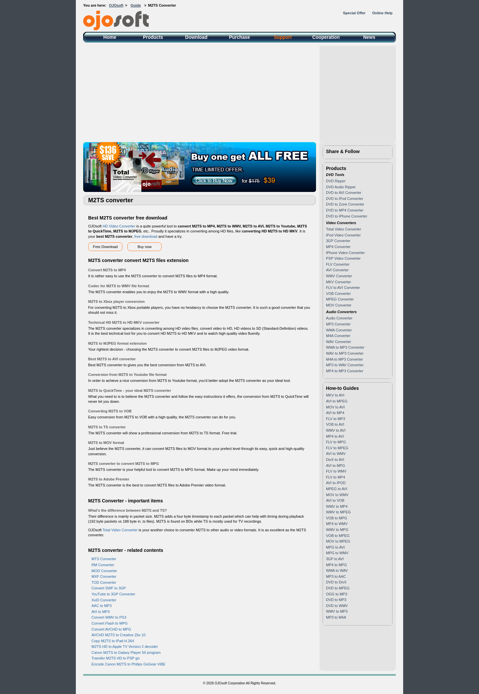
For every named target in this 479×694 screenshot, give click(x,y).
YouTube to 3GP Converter (113, 594)
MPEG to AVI (336, 489)
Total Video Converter (120, 530)
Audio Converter (339, 318)
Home (109, 37)
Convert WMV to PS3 (108, 617)
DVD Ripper (336, 181)
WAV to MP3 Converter (345, 353)
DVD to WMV (337, 606)
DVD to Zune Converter (345, 204)
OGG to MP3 (336, 594)
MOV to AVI (335, 407)
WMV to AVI (335, 430)
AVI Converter (337, 270)
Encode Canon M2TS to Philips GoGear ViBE (128, 664)
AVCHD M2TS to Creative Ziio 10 (118, 635)
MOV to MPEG (338, 541)
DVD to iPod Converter (344, 199)
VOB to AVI (335, 424)
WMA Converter (339, 330)
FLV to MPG (336, 442)
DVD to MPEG (338, 588)
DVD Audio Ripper (341, 187)
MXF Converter (103, 576)
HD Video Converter (118, 226)
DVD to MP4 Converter (344, 210)
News (369, 37)
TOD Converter (103, 582)
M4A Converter (338, 336)
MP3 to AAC (336, 576)
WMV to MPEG (338, 512)
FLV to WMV (336, 471)
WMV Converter (339, 276)
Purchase (239, 37)
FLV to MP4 (335, 477)
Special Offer (354, 13)
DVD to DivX (336, 582)
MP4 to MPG (336, 565)
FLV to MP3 (335, 419)
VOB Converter (338, 294)
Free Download (105, 247)
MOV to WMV (337, 495)
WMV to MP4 (337, 506)
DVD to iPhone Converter (346, 216)
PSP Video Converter (343, 258)
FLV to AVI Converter (343, 288)
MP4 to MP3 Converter (344, 371)
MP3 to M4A (336, 617)
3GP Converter (338, 241)
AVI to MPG (335, 466)
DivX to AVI (335, 460)
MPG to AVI (335, 547)
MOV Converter (338, 305)
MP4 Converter (338, 247)
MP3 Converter (338, 324)
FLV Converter (338, 264)
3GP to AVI (335, 559)
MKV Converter (338, 282)
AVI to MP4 (335, 413)
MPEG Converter (340, 299)
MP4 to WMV (337, 524)
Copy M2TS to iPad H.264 (112, 641)
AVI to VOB (335, 500)
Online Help (382, 13)
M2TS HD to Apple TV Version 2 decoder (124, 647)
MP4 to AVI (335, 436)
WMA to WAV (337, 570)
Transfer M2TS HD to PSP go (115, 658)
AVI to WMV (336, 454)
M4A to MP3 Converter (344, 359)
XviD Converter (103, 600)
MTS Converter (103, 559)
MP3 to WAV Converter (345, 365)
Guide (135, 5)
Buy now (144, 247)
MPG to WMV (337, 553)
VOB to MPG (336, 518)
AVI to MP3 (100, 612)
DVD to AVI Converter (343, 193)
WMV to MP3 (337, 611)
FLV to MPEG (337, 448)
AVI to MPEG (337, 401)
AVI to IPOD (336, 483)
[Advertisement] (239, 92)
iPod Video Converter (343, 235)
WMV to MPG (337, 530)
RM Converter (102, 565)
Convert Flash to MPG (109, 623)
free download (145, 236)
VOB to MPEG (338, 536)
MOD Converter (104, 571)
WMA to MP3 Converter (345, 347)
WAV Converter (338, 342)
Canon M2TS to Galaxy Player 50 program (126, 652)
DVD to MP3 (336, 600)
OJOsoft (116, 5)
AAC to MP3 (101, 606)
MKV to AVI (335, 395)
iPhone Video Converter (345, 253)
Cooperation (326, 37)
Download (196, 37)
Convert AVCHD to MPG (111, 629)
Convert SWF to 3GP (108, 588)
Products (153, 37)
